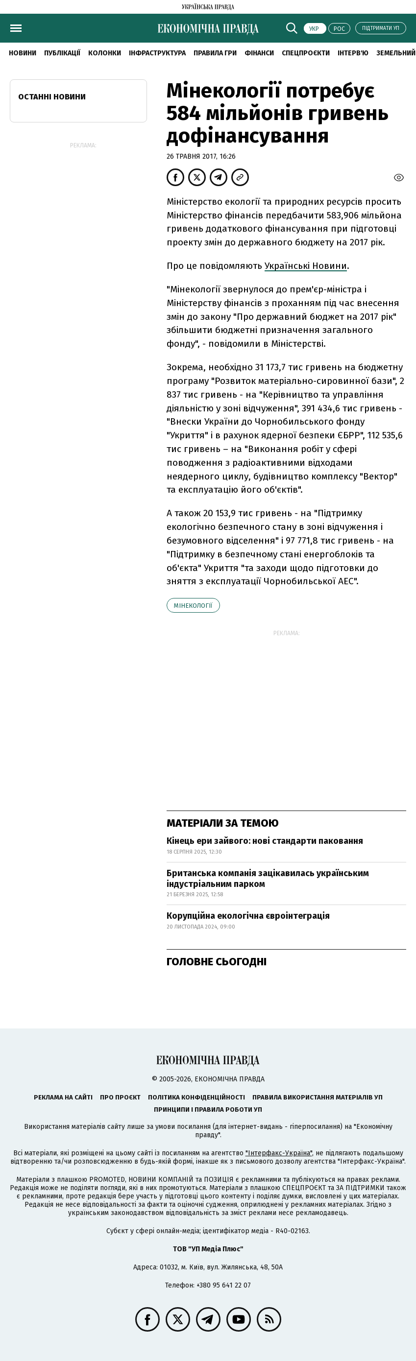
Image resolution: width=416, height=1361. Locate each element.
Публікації (62, 53)
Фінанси (259, 53)
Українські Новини (306, 265)
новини (22, 53)
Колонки (104, 53)
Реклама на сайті (63, 1097)
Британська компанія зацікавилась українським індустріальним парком (268, 878)
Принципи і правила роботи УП (208, 1109)
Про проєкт (120, 1097)
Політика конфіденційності (196, 1097)
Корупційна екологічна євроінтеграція (248, 915)
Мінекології (193, 605)
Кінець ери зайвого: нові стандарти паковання (265, 841)
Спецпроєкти (306, 53)
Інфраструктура (157, 53)
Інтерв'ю (353, 53)
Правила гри (215, 53)
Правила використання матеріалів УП (317, 1097)
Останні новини (52, 96)
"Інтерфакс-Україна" (278, 1153)
